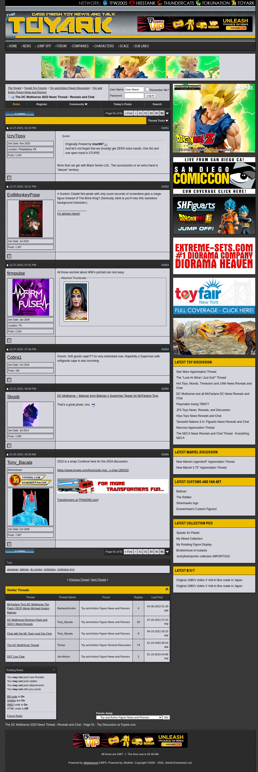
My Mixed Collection (189, 538)
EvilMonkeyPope (23, 194)
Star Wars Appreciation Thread (196, 372)
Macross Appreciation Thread (195, 427)
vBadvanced (90, 762)
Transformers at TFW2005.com (77, 500)
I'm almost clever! (68, 213)
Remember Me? (157, 89)
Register (41, 104)
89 (151, 113)
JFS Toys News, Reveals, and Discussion (203, 410)
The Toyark (14, 88)
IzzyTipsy (16, 136)
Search (157, 104)
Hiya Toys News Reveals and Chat (198, 416)
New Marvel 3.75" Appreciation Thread (201, 467)
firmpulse (16, 273)
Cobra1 (14, 357)
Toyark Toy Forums (35, 88)
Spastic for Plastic (188, 533)
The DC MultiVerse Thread (23, 645)
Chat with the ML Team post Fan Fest (29, 633)
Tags (9, 562)
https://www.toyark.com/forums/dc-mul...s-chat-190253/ (93, 470)
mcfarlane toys (66, 569)
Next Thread (98, 579)
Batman (181, 491)
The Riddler (183, 497)
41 (140, 113)
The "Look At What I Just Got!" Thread (201, 377)
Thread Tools (156, 120)
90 (156, 113)
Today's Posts (123, 104)
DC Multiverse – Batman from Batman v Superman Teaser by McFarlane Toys (107, 396)
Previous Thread (79, 579)
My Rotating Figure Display (194, 544)
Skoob (13, 396)
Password (116, 95)
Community (78, 104)
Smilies (11, 700)
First (129, 113)
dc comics (36, 569)
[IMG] (10, 704)
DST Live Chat (15, 656)
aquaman (12, 569)
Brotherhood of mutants (191, 550)
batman (24, 569)
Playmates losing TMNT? (192, 404)
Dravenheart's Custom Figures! (196, 509)
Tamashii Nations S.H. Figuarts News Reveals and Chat (212, 421)
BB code (12, 696)
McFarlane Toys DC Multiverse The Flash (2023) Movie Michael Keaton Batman (28, 608)
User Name (117, 89)
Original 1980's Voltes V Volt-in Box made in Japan (209, 580)
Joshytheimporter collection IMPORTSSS (203, 556)
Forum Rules (14, 715)
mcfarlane (50, 569)
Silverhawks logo (187, 503)
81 (145, 113)
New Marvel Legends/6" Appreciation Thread (205, 461)
